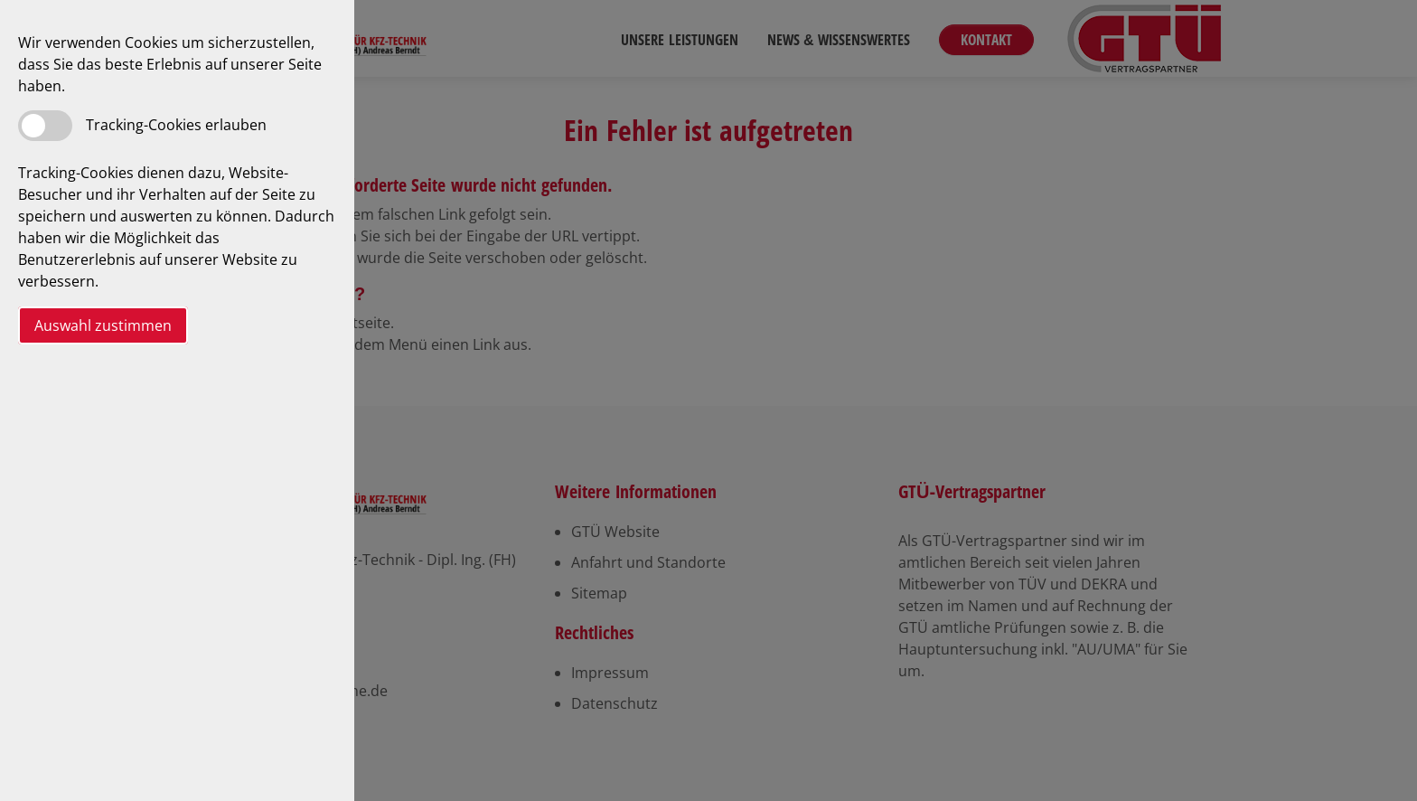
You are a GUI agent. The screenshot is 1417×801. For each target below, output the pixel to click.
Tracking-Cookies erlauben (176, 125)
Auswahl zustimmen (103, 325)
